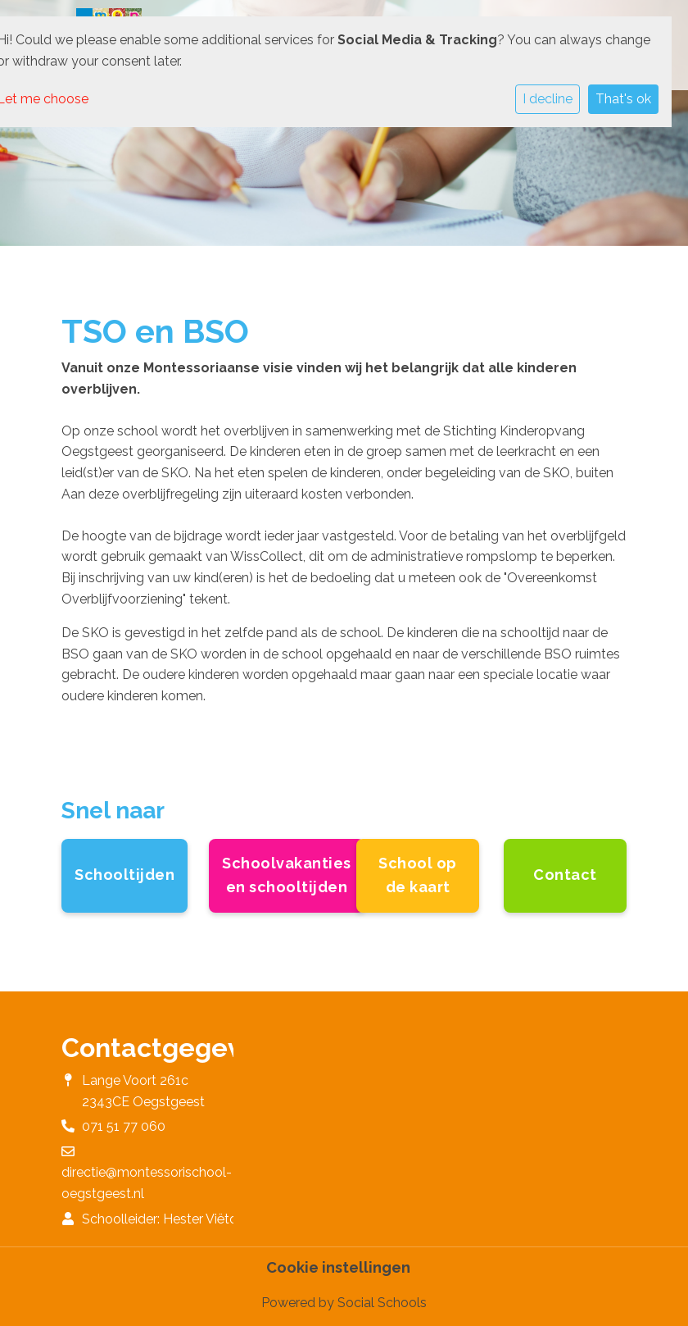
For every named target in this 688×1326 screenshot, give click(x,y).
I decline (548, 99)
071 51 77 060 (123, 1126)
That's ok (623, 99)
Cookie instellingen (338, 1267)
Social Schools (382, 1302)
